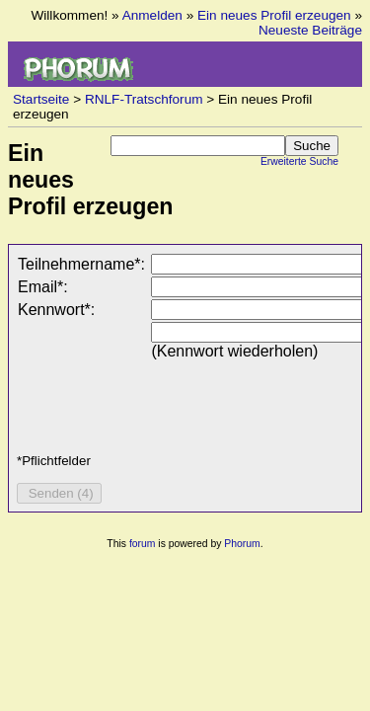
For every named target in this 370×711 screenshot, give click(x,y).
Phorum (241, 543)
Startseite (41, 99)
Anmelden (152, 15)
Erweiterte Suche (299, 161)
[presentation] (167, 399)
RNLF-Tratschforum (144, 99)
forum (142, 543)
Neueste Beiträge (310, 30)
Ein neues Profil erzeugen (274, 15)
